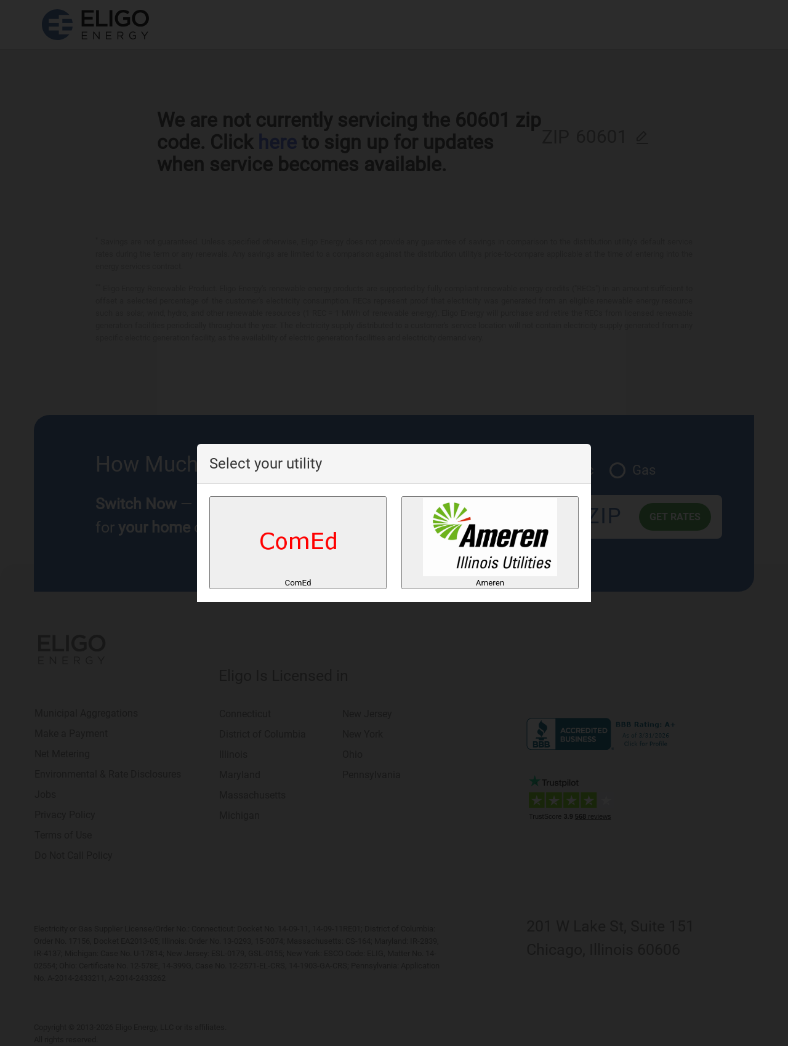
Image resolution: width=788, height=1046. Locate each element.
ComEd (298, 542)
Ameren (490, 542)
